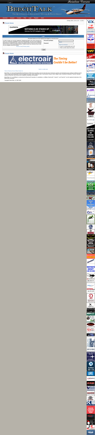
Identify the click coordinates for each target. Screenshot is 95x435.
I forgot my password (63, 44)
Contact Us (20, 70)
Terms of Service (8, 70)
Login (30, 18)
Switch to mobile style (43, 69)
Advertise (5, 18)
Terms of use (19, 46)
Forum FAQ (14, 70)
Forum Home (9, 23)
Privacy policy (26, 46)
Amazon (12, 18)
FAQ (25, 18)
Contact (19, 18)
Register (36, 18)
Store (42, 18)
